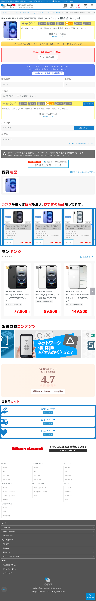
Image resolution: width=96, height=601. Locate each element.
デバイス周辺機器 (38, 484)
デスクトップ (69, 496)
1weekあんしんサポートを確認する (48, 73)
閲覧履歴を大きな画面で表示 (82, 172)
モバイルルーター (9, 492)
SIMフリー (6, 479)
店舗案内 (6, 548)
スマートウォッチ (9, 496)
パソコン (66, 484)
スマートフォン (37, 464)
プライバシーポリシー (10, 569)
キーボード (6, 516)
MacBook (68, 492)
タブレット (67, 464)
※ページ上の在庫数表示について (81, 143)
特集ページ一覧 (8, 536)
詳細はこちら (57, 36)
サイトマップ (7, 573)
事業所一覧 (6, 552)
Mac (66, 500)
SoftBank (6, 475)
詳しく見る (88, 104)
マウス (5, 512)
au (4, 471)
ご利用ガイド (7, 527)
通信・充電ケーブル (40, 488)
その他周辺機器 (6, 504)
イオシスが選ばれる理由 (11, 556)
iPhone (3, 464)
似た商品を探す (48, 57)
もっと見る (85, 256)
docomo (5, 468)
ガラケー (6, 488)
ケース (36, 496)
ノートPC (68, 488)
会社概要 (6, 544)
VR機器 (5, 500)
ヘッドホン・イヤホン (41, 492)
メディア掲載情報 (9, 532)
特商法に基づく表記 (9, 565)
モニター (6, 508)
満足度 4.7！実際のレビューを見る (48, 391)
